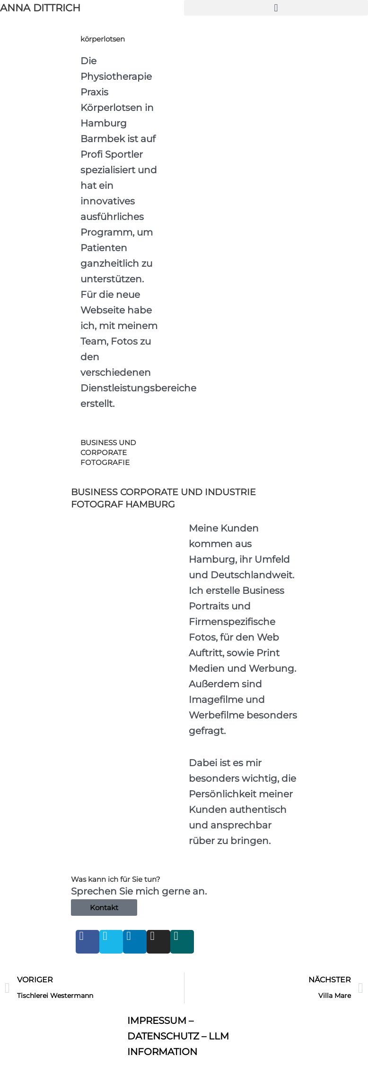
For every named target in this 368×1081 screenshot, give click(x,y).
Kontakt (104, 907)
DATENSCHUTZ (163, 1036)
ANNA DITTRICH (40, 8)
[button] (276, 8)
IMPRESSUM (156, 1020)
